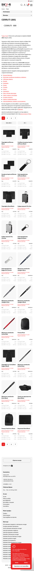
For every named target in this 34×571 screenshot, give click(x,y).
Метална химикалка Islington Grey (8, 301)
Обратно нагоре (17, 461)
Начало (3, 9)
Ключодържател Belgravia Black (23, 237)
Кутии (5, 89)
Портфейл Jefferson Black (7, 143)
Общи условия (7, 499)
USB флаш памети (8, 79)
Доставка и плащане (8, 503)
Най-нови (9, 123)
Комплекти (6, 91)
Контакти (6, 507)
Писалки (5, 87)
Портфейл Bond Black (8, 206)
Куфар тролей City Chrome (7, 237)
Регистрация (6, 516)
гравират (20, 109)
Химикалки (5, 83)
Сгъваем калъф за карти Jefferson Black (25, 143)
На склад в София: (5, 151)
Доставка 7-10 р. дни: (6, 154)
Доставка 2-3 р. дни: (6, 153)
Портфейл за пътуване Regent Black (9, 365)
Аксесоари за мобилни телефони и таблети (14, 77)
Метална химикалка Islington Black (24, 301)
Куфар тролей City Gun (24, 206)
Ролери (5, 85)
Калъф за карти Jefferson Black (9, 175)
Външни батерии (7, 75)
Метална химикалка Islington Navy (24, 269)
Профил (5, 514)
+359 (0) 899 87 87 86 (8, 481)
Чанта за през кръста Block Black (24, 397)
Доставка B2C (7, 501)
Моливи (5, 81)
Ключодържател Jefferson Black (23, 175)
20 (25, 123)
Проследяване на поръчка (9, 518)
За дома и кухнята (8, 97)
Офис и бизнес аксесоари (9, 93)
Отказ (26, 562)
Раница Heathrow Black (8, 429)
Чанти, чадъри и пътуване (10, 95)
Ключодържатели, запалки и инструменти (14, 101)
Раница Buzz (21, 333)
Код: (2, 149)
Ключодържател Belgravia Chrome (7, 269)
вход (30, 114)
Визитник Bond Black (24, 429)
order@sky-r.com (7, 484)
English (30, 1)
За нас (4, 497)
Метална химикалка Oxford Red (8, 333)
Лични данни (6, 505)
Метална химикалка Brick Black (8, 397)
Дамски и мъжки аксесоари (10, 99)
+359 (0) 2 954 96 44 (8, 480)
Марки (7, 9)
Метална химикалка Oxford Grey (24, 365)
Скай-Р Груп (5, 36)
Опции (16, 562)
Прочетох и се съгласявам (21, 566)
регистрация (24, 114)
